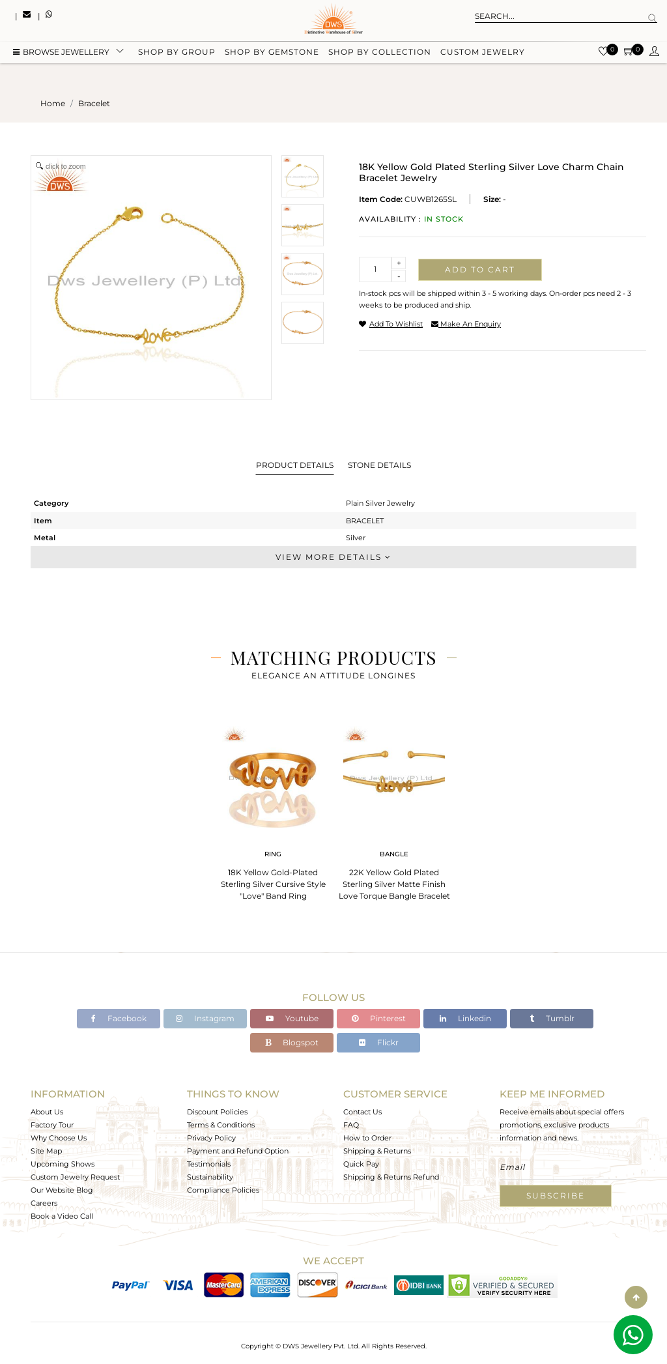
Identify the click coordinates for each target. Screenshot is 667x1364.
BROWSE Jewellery (61, 54)
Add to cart (480, 269)
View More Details (333, 557)
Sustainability (210, 1177)
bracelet (94, 103)
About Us (47, 1111)
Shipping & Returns (377, 1150)
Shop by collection (379, 54)
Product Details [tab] (295, 465)
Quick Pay (361, 1163)
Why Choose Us (59, 1137)
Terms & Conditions (221, 1124)
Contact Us (362, 1111)
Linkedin (465, 1018)
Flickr (379, 1042)
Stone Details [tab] (379, 465)
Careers (44, 1203)
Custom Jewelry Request (75, 1177)
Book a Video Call (62, 1216)
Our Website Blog (62, 1190)
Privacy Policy (211, 1137)
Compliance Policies (223, 1190)
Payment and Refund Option (238, 1150)
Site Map (46, 1150)
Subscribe (555, 1195)
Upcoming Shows (62, 1163)
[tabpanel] (273, 809)
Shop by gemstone (272, 54)
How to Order (367, 1137)
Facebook (119, 1018)
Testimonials (209, 1163)
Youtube (292, 1018)
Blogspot (292, 1042)
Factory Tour (52, 1124)
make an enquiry (466, 323)
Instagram (205, 1018)
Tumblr (552, 1018)
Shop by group (177, 54)
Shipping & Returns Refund (391, 1177)
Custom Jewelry (482, 54)
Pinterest (379, 1018)
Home (52, 103)
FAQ (351, 1124)
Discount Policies (217, 1111)
